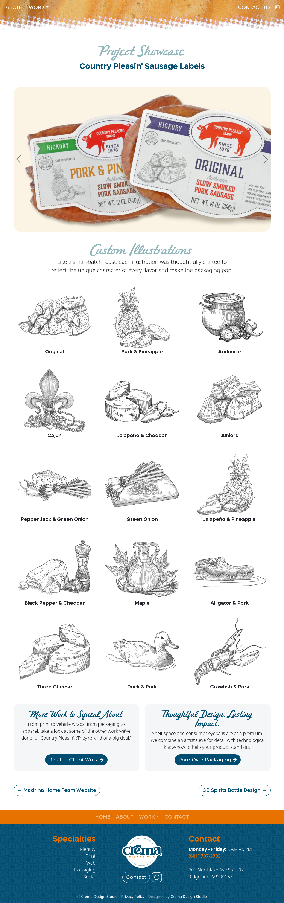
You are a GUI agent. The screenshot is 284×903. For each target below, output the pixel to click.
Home (102, 817)
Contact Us (254, 7)
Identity (88, 849)
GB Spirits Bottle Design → (234, 790)
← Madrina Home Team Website (57, 790)
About (14, 7)
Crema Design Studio (99, 896)
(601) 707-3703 (205, 856)
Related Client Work (76, 760)
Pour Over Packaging (208, 760)
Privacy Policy (132, 896)
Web (91, 863)
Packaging (84, 870)
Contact (176, 817)
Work (37, 7)
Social (89, 877)
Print (91, 856)
